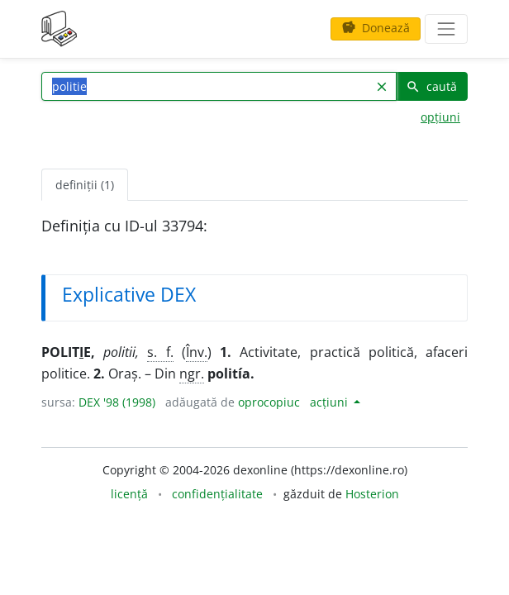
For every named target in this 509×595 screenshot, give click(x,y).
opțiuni (440, 117)
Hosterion (372, 494)
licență (129, 494)
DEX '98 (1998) (116, 402)
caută (431, 86)
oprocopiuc (269, 402)
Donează (375, 28)
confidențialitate (217, 494)
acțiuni (330, 402)
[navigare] (446, 29)
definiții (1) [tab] (84, 185)
